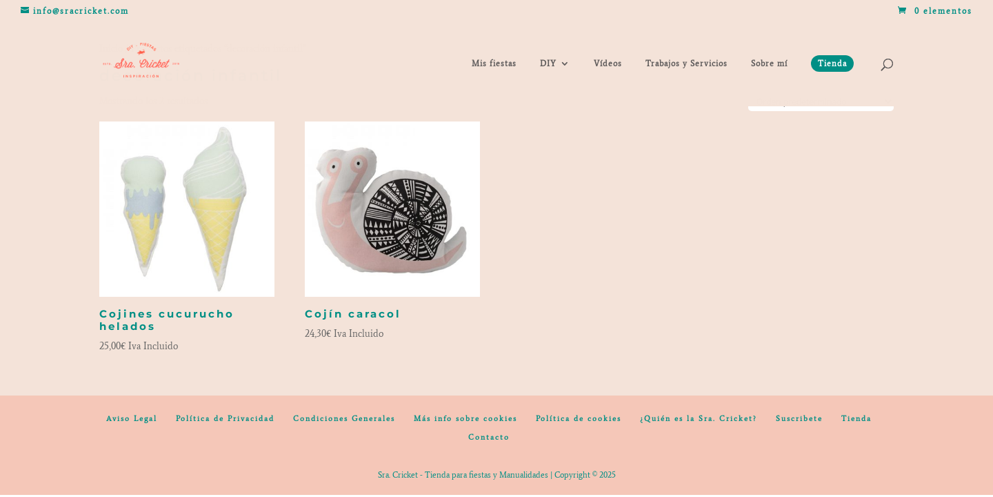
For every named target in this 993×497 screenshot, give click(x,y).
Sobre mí (769, 63)
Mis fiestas (494, 63)
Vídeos (608, 63)
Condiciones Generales (344, 418)
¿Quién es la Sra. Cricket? (698, 418)
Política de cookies (578, 418)
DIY (548, 63)
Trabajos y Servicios (686, 63)
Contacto (489, 437)
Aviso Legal (131, 418)
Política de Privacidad (225, 418)
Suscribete (799, 418)
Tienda (856, 418)
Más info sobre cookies (465, 418)
